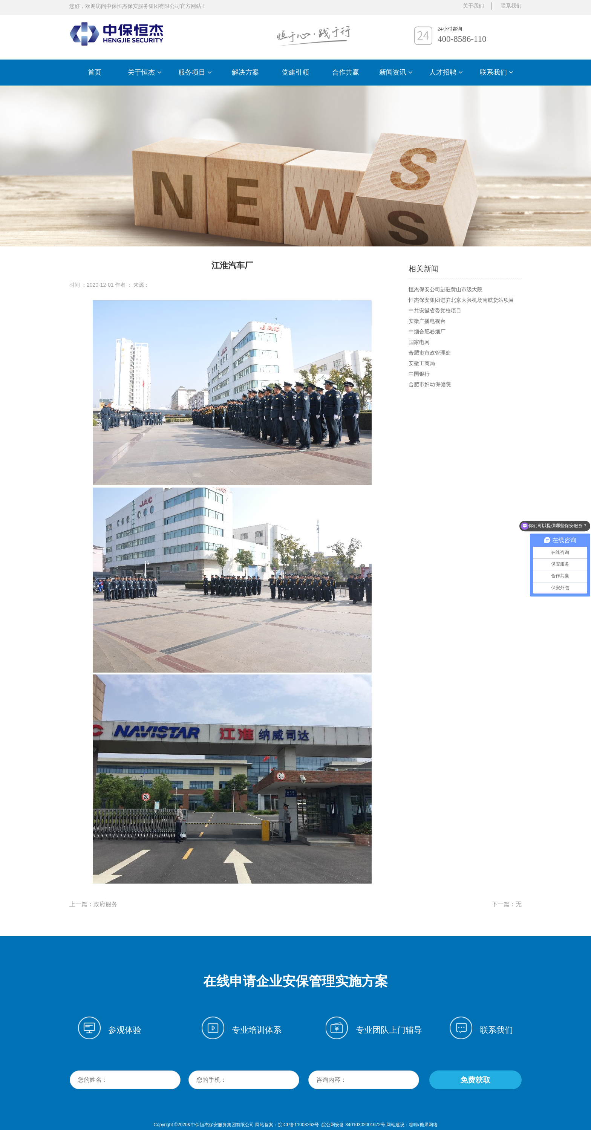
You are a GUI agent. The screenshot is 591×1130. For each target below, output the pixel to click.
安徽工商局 (422, 363)
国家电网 (419, 342)
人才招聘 (446, 72)
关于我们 (473, 6)
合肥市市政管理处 (430, 353)
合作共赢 (345, 72)
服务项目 (195, 72)
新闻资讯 (396, 72)
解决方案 (245, 72)
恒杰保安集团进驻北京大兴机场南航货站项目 (461, 300)
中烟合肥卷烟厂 (427, 332)
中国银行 (419, 374)
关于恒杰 (144, 72)
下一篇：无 (506, 904)
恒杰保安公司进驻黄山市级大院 (445, 289)
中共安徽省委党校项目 (435, 310)
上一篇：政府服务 (93, 904)
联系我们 (496, 72)
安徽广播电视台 (427, 321)
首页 (94, 72)
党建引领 (295, 72)
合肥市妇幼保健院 (430, 384)
